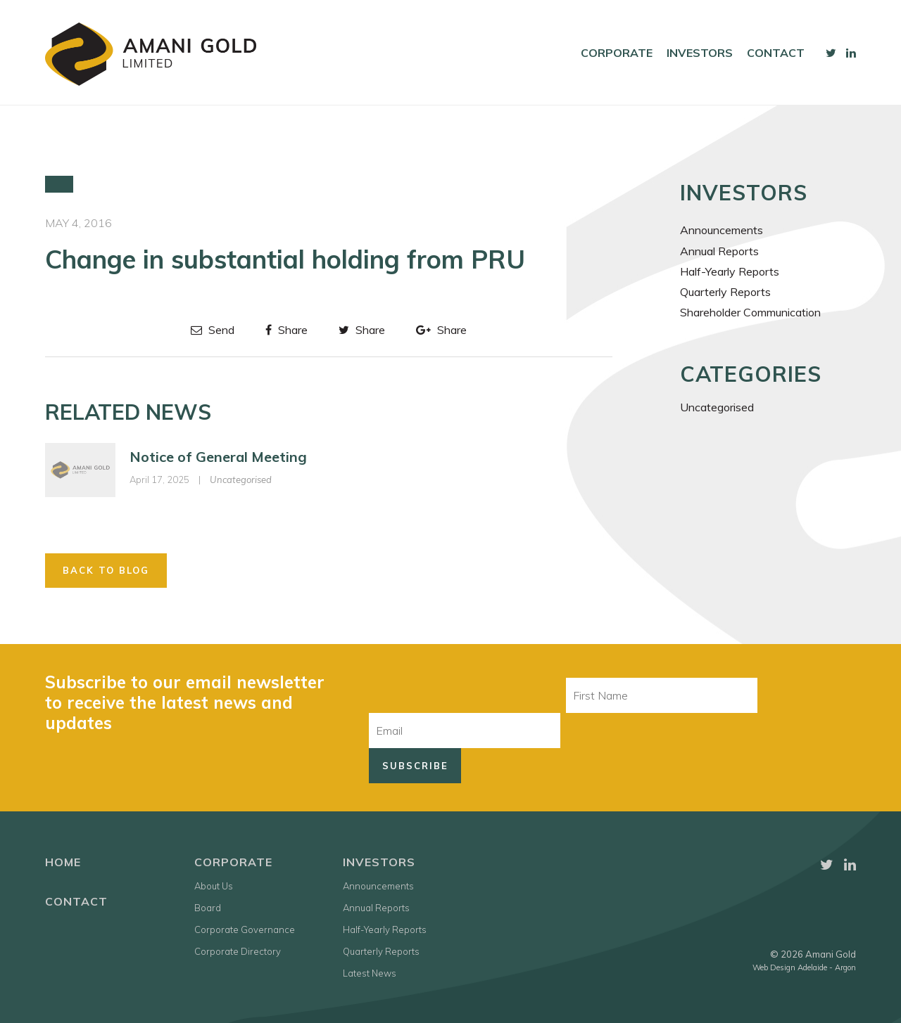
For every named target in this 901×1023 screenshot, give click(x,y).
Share (286, 329)
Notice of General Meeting (218, 456)
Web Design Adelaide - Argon (804, 967)
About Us (213, 886)
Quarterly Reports (725, 292)
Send (212, 329)
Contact (776, 53)
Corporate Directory (237, 951)
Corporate (617, 53)
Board (207, 907)
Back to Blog (106, 570)
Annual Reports (719, 251)
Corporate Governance (244, 929)
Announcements (721, 230)
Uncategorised (241, 479)
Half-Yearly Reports (729, 271)
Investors (700, 53)
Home (63, 862)
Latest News (369, 973)
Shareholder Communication (750, 312)
